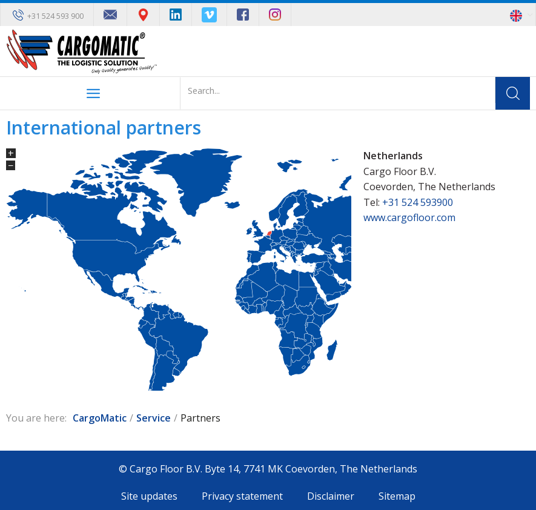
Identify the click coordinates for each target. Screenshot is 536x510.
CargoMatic (100, 418)
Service (153, 418)
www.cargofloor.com (409, 217)
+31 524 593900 (417, 202)
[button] (523, 14)
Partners (200, 418)
